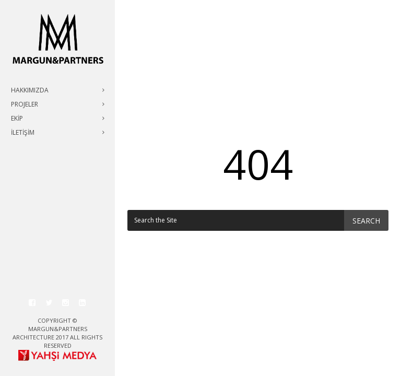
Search (366, 221)
